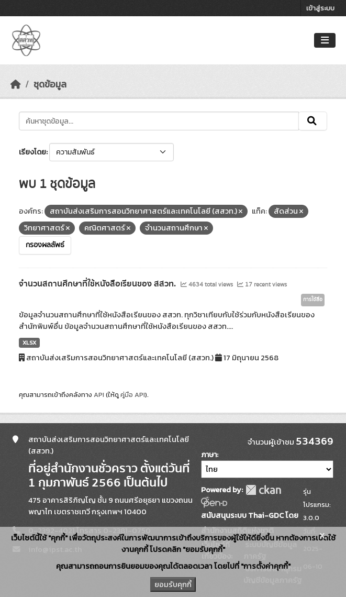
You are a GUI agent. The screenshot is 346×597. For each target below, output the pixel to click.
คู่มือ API (132, 395)
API (99, 395)
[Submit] (312, 121)
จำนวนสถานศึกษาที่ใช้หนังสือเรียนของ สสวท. (98, 284)
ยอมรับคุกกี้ (173, 584)
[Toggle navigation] (325, 40)
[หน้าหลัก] (15, 84)
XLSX (29, 342)
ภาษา (209, 454)
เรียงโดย (32, 152)
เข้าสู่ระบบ (320, 8)
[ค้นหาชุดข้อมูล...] (159, 121)
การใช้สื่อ (312, 299)
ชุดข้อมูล (50, 84)
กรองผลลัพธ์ (45, 245)
